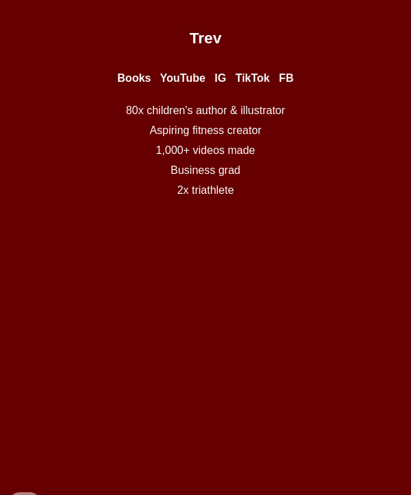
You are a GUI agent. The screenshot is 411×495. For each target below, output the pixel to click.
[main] (206, 37)
